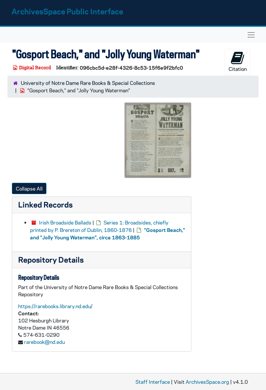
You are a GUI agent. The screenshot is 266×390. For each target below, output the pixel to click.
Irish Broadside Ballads (65, 222)
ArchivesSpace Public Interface (67, 11)
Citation (238, 61)
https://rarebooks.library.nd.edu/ (55, 306)
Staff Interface (152, 381)
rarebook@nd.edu (44, 341)
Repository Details (51, 259)
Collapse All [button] (29, 188)
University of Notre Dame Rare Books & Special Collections (88, 82)
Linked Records (45, 204)
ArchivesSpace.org (207, 381)
